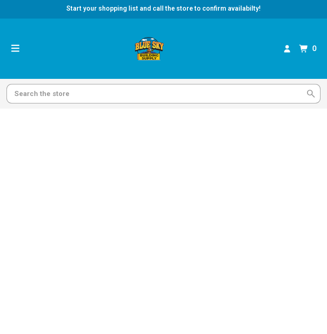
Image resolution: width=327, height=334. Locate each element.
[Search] (158, 93)
